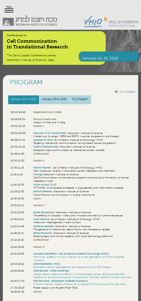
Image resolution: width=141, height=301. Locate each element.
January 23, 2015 (54, 99)
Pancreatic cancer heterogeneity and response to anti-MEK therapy (72, 266)
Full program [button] (125, 91)
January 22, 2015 (23, 99)
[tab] (23, 99)
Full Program (80, 99)
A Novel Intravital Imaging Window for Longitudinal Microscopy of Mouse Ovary (79, 283)
